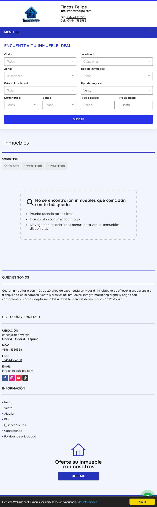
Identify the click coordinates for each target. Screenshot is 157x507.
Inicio (7, 402)
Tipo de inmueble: (93, 68)
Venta (8, 408)
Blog (7, 419)
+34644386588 (76, 17)
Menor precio (33, 165)
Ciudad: (9, 54)
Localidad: (87, 54)
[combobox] (40, 61)
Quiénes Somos (15, 425)
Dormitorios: (12, 97)
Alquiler (9, 413)
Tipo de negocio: (92, 83)
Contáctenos (13, 431)
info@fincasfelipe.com (76, 11)
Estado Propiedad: (16, 83)
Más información (87, 502)
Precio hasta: (127, 97)
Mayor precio (56, 165)
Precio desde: (90, 97)
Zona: (8, 68)
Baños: (47, 97)
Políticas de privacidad (20, 436)
